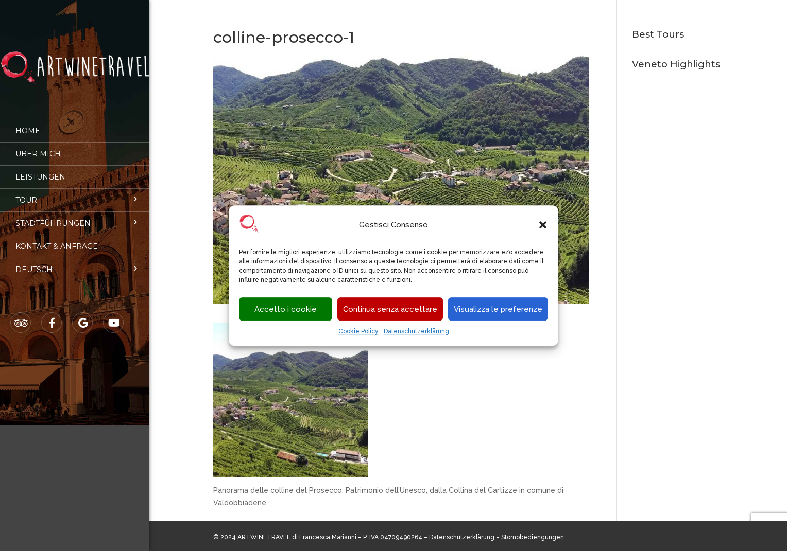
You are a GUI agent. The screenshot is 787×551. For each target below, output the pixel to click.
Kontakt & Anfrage (56, 239)
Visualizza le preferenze (498, 309)
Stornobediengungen (532, 537)
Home (27, 123)
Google (83, 316)
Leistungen (40, 169)
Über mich (38, 146)
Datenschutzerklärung (416, 331)
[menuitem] (74, 262)
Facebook (52, 316)
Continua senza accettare (390, 309)
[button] (543, 225)
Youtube (114, 316)
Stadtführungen (53, 216)
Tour (26, 193)
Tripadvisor (21, 316)
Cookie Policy (358, 331)
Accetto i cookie (285, 309)
